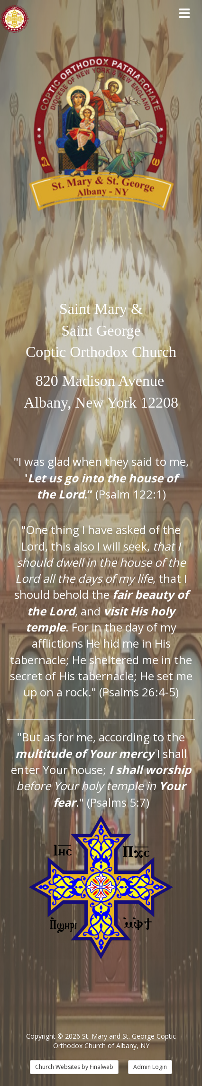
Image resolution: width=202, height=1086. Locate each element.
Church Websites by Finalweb (74, 1067)
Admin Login (150, 1067)
